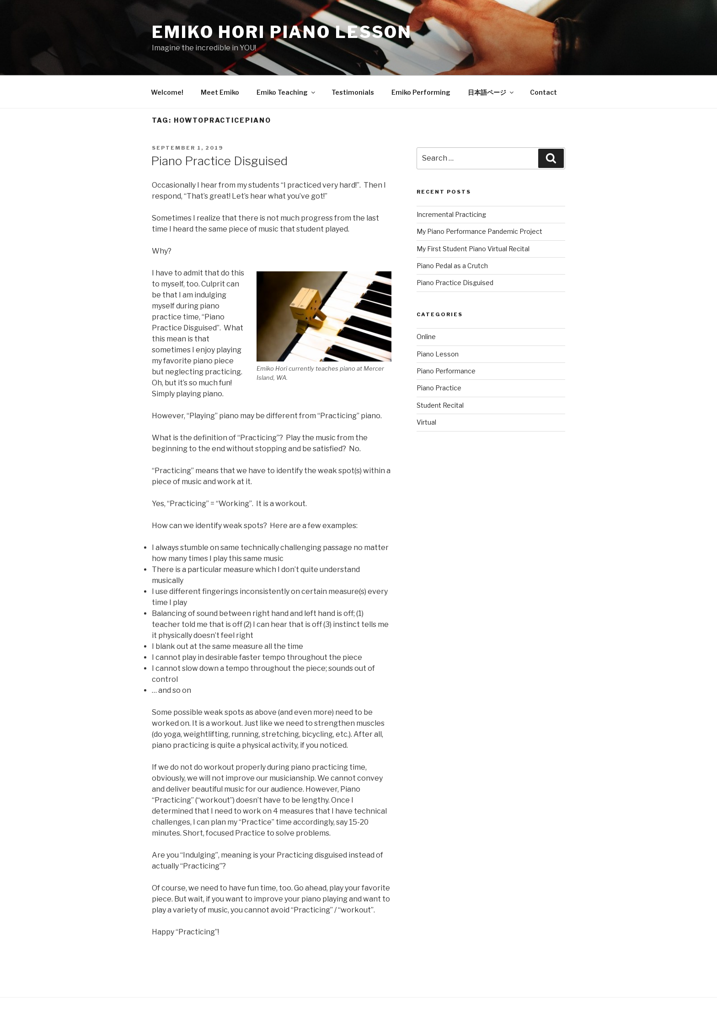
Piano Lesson (438, 354)
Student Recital (440, 405)
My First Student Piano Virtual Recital (473, 249)
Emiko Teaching (286, 92)
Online (426, 336)
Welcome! (167, 92)
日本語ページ (491, 92)
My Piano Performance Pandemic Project (479, 231)
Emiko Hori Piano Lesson (282, 32)
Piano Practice (439, 388)
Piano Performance (446, 371)
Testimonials (353, 92)
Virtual (426, 422)
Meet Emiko (220, 92)
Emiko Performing (420, 92)
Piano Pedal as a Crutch (452, 266)
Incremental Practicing (451, 214)
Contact (543, 92)
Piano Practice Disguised (219, 161)
